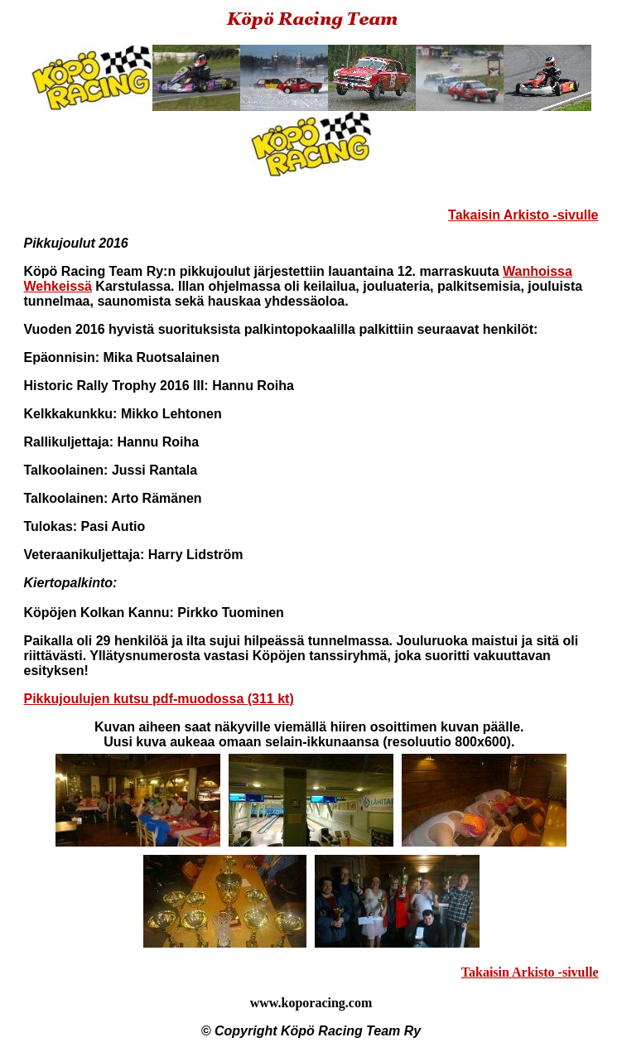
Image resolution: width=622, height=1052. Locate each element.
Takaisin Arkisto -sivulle (523, 215)
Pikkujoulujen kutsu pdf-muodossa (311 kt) (159, 699)
